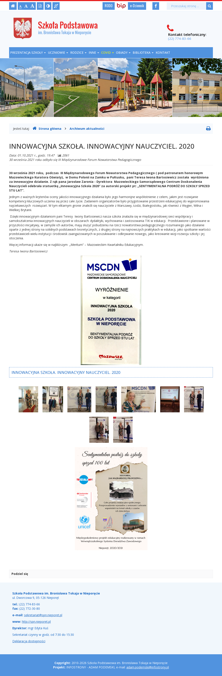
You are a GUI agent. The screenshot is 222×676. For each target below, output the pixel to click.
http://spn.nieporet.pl (36, 621)
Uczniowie (58, 52)
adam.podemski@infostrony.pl (147, 667)
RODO (109, 5)
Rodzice (78, 52)
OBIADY (123, 52)
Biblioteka (143, 52)
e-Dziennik (137, 5)
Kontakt (163, 52)
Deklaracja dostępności (28, 641)
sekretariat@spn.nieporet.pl (43, 615)
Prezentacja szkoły (28, 52)
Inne (94, 52)
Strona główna (47, 128)
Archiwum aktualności (87, 129)
